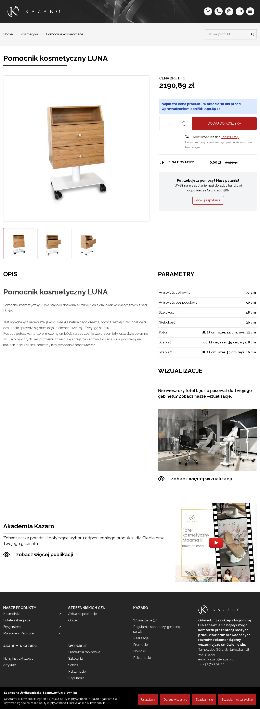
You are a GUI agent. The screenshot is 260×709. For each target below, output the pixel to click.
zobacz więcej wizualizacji (195, 479)
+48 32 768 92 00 (211, 664)
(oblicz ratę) (230, 137)
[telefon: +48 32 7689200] (218, 11)
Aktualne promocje (82, 614)
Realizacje (140, 638)
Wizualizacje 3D (145, 620)
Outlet (73, 620)
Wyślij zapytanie (208, 200)
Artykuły (9, 665)
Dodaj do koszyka (224, 123)
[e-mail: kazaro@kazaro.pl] (229, 11)
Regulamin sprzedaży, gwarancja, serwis (158, 629)
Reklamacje (77, 671)
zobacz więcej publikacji (38, 554)
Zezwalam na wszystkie (237, 699)
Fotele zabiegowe (16, 620)
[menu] (250, 11)
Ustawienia (148, 699)
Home (8, 34)
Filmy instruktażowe (18, 658)
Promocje (140, 645)
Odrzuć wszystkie (175, 699)
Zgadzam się (204, 699)
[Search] (251, 34)
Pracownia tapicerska (84, 652)
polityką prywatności (73, 698)
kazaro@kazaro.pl (221, 659)
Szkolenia (75, 658)
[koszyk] (208, 11)
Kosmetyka (30, 34)
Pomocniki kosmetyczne (64, 34)
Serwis (73, 665)
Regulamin (76, 678)
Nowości (139, 651)
